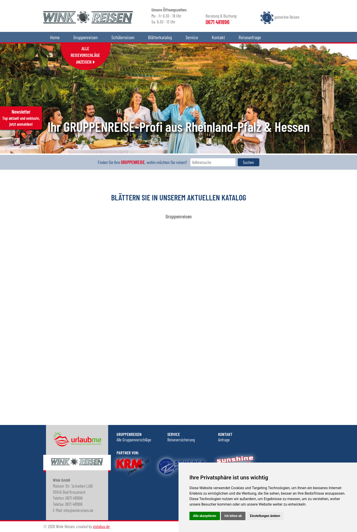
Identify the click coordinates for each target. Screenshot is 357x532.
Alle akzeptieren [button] (204, 516)
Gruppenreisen (85, 37)
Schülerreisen (122, 37)
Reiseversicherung (181, 439)
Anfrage (224, 439)
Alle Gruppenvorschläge (134, 439)
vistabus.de (101, 526)
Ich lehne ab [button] (233, 516)
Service (192, 37)
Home (55, 37)
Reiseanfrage (250, 37)
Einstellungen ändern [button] (265, 516)
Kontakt (218, 37)
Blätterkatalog (160, 37)
